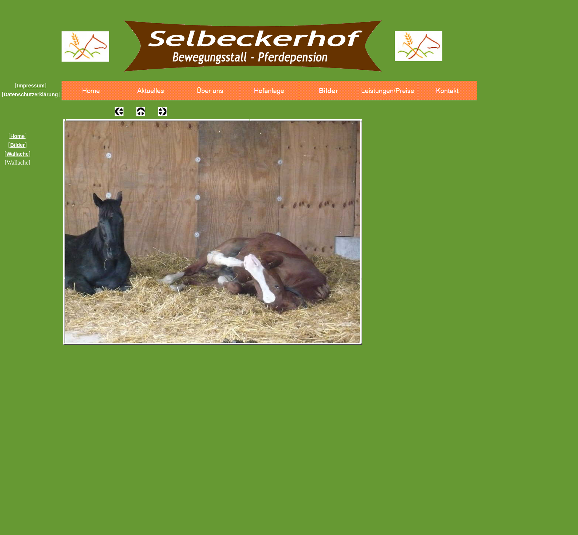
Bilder (17, 145)
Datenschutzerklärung (31, 94)
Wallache (17, 154)
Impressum (31, 86)
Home (17, 136)
